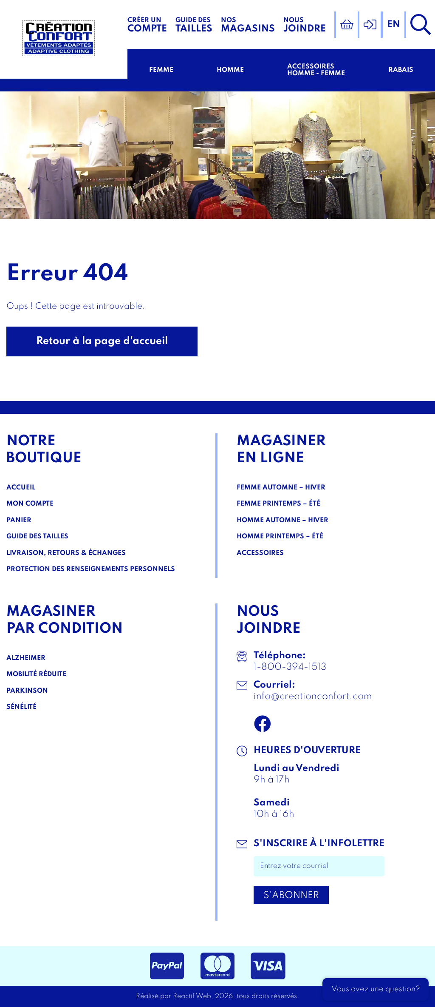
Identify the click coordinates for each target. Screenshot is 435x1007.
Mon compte (30, 504)
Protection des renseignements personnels (90, 569)
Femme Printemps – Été (278, 504)
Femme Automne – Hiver (281, 487)
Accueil (20, 487)
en (393, 24)
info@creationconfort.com (313, 696)
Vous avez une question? (375, 989)
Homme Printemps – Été (280, 536)
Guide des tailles (37, 536)
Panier (18, 520)
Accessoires (260, 553)
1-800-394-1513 (290, 667)
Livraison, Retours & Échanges (66, 553)
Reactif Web (192, 996)
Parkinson (27, 691)
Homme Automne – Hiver (282, 520)
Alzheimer (25, 658)
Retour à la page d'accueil (102, 341)
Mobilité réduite (36, 674)
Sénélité (21, 707)
